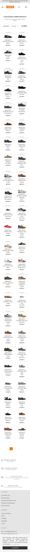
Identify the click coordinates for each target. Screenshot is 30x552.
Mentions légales (5, 498)
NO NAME (3, 518)
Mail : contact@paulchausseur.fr (9, 531)
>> (19, 448)
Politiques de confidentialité (8, 503)
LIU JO (3, 523)
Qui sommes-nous (5, 495)
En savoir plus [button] (15, 544)
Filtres (24, 26)
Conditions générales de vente (8, 500)
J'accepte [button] (15, 547)
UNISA (3, 516)
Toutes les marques (6, 513)
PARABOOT (4, 521)
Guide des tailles (5, 505)
